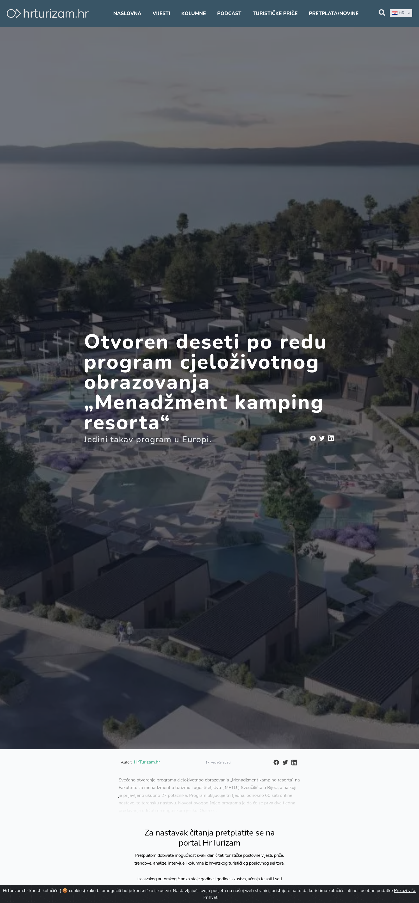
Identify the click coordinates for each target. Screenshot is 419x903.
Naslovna (127, 13)
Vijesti (161, 13)
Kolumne (193, 13)
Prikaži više (405, 891)
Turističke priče (275, 13)
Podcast (229, 13)
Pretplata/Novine (333, 13)
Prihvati (210, 897)
